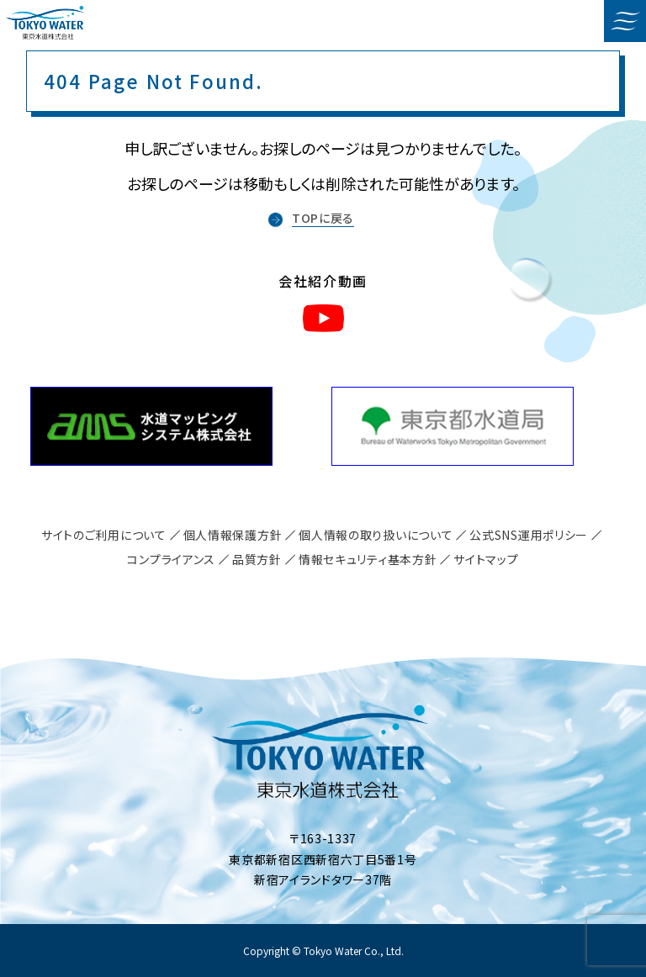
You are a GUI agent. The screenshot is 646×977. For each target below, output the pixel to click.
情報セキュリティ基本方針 (368, 559)
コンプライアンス (171, 559)
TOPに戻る (323, 217)
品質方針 (257, 559)
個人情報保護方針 (233, 534)
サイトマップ (485, 559)
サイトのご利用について (104, 534)
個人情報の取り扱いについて (376, 534)
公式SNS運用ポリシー (528, 534)
